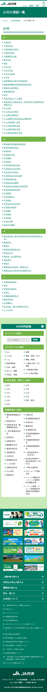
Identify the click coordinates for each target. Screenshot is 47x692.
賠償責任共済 (12, 460)
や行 (27, 389)
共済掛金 (7, 162)
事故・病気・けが (33, 356)
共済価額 (7, 158)
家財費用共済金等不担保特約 (16, 81)
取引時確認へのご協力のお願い (16, 638)
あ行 (8, 385)
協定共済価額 (9, 225)
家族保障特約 (9, 92)
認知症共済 (11, 421)
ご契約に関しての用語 (33, 364)
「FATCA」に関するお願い (15, 649)
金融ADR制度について (13, 653)
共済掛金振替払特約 (12, 190)
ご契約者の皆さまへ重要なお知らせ (18, 605)
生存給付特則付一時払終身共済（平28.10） (33, 461)
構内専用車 (8, 300)
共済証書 (7, 218)
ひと (8, 352)
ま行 (27, 385)
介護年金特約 (9, 53)
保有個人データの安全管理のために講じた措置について (24, 629)
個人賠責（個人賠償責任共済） (17, 307)
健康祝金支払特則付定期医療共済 (17, 271)
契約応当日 (8, 253)
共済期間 (7, 193)
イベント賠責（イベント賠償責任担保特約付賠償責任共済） (33, 490)
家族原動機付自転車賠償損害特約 (17, 85)
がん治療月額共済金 (12, 129)
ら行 (27, 393)
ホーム (5, 20)
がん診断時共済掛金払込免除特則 (17, 119)
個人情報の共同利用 (12, 634)
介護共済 (7, 42)
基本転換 (7, 151)
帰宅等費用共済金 (11, 148)
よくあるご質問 (17, 682)
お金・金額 (11, 367)
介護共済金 (8, 46)
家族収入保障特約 (11, 88)
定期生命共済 (12, 467)
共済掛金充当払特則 (12, 169)
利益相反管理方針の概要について (17, 642)
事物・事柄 (30, 360)
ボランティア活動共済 (33, 472)
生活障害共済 (31, 430)
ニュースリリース (11, 613)
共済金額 (7, 200)
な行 (8, 400)
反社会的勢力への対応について (16, 645)
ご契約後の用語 (32, 370)
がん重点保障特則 (11, 115)
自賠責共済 (11, 452)
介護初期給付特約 (11, 49)
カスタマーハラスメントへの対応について (20, 624)
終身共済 (10, 437)
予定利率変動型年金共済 (33, 435)
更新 (5, 285)
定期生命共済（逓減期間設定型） (14, 426)
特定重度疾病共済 (33, 419)
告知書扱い (8, 303)
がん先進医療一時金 (12, 122)
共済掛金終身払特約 (12, 165)
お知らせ (8, 609)
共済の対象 (8, 221)
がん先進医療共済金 (12, 126)
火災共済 (7, 67)
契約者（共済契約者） (13, 257)
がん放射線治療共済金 (13, 133)
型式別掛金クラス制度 (13, 99)
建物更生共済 (12, 445)
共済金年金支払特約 (12, 204)
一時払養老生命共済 (14, 432)
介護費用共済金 (10, 56)
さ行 (8, 393)
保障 (27, 352)
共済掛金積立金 (10, 179)
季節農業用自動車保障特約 (15, 144)
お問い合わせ (31, 682)
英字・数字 (30, 400)
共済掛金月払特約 (11, 172)
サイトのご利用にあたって (14, 663)
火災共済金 (8, 70)
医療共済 (10, 475)
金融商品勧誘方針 (11, 617)
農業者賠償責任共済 (14, 416)
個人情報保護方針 (11, 620)
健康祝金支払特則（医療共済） (17, 267)
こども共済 (8, 310)
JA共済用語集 (15, 20)
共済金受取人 (9, 197)
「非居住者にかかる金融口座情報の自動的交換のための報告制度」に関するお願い (24, 658)
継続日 (6, 246)
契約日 (6, 264)
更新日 (6, 293)
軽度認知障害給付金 (12, 250)
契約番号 (7, 260)
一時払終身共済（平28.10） (32, 453)
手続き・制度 (12, 375)
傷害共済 (29, 426)
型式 (5, 95)
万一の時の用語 (32, 373)
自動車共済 (11, 441)
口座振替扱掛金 (10, 282)
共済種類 (7, 214)
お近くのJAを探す (38, 680)
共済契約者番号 (10, 207)
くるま (9, 356)
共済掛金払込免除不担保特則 (16, 186)
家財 (5, 63)
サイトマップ (8, 680)
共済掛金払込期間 (11, 183)
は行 (8, 404)
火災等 (6, 77)
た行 (8, 397)
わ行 (27, 397)
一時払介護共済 (32, 467)
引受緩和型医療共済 (33, 447)
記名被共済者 (9, 155)
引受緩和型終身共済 (33, 441)
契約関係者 (11, 363)
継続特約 (7, 242)
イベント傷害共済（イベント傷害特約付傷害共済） (33, 479)
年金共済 (29, 422)
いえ (8, 360)
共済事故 (7, 211)
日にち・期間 (12, 371)
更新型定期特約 (10, 289)
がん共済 (7, 108)
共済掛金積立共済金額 (13, 176)
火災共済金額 (9, 74)
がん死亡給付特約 (11, 112)
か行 (8, 389)
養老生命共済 (12, 449)
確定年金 (7, 60)
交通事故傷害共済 (11, 296)
